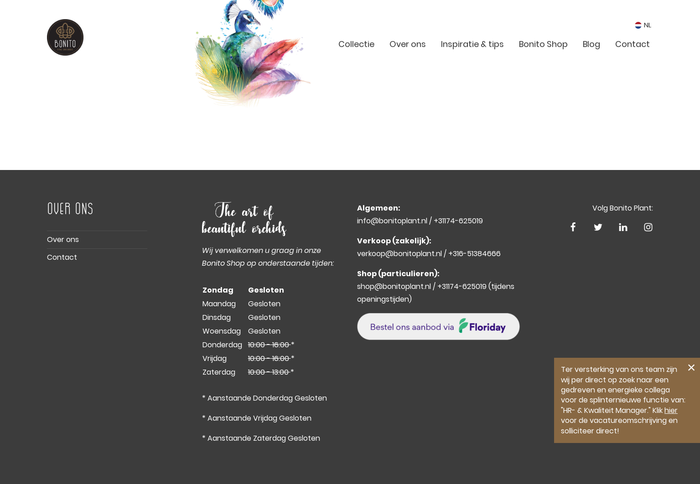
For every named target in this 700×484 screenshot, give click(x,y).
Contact (632, 64)
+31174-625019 (458, 221)
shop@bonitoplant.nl (394, 286)
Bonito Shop (543, 64)
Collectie (356, 64)
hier (671, 410)
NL (643, 28)
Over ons (407, 64)
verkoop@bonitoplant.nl (399, 253)
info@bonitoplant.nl (392, 221)
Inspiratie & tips (472, 64)
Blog (591, 64)
